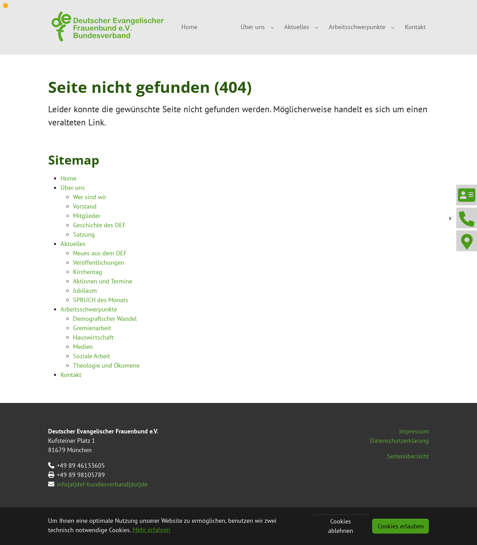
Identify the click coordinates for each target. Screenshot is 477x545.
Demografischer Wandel (105, 319)
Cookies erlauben (401, 526)
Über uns (73, 188)
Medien (83, 347)
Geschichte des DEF (99, 225)
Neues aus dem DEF (100, 253)
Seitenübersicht (408, 456)
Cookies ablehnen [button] (340, 526)
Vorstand (85, 206)
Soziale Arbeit (91, 356)
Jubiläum (85, 291)
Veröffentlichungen (98, 262)
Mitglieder (86, 216)
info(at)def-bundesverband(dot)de (102, 484)
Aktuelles (73, 244)
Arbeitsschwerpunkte (89, 309)
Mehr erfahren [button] (151, 530)
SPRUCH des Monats (100, 300)
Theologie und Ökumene (106, 365)
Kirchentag (87, 272)
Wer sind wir (89, 197)
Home (68, 178)
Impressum (414, 431)
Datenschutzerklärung (399, 441)
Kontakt (71, 375)
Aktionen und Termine (102, 281)
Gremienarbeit (92, 328)
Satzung (84, 234)
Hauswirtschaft (93, 337)
